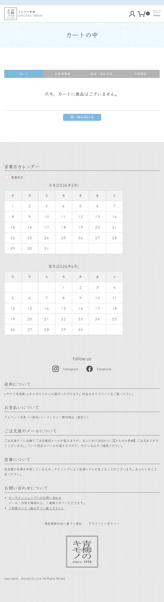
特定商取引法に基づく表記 (63, 523)
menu (156, 15)
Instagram (70, 369)
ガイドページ (100, 394)
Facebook (104, 369)
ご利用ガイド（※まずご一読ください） (36, 508)
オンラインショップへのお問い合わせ (35, 498)
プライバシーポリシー (103, 523)
